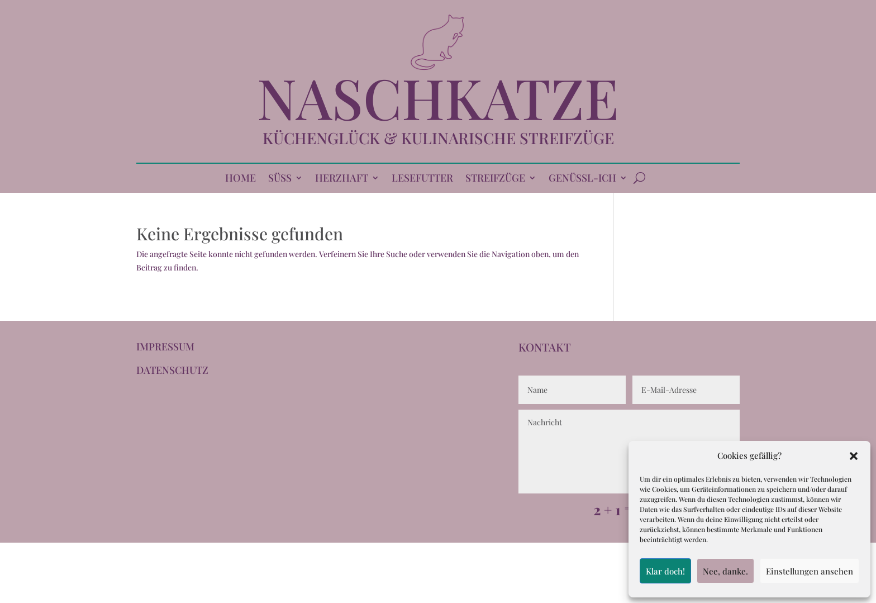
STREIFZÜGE (495, 179)
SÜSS (280, 179)
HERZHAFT (341, 179)
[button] (853, 456)
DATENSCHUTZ (172, 370)
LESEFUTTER (422, 179)
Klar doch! (665, 571)
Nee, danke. (725, 571)
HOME (240, 179)
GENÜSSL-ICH (582, 179)
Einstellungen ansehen (809, 571)
